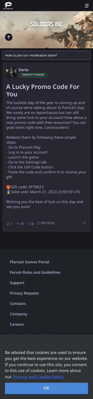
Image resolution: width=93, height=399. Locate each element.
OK (47, 388)
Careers (17, 324)
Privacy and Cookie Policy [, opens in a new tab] (38, 376)
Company (18, 314)
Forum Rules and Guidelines (35, 272)
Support (17, 282)
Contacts (18, 303)
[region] (46, 367)
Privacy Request (24, 293)
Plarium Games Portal (29, 262)
